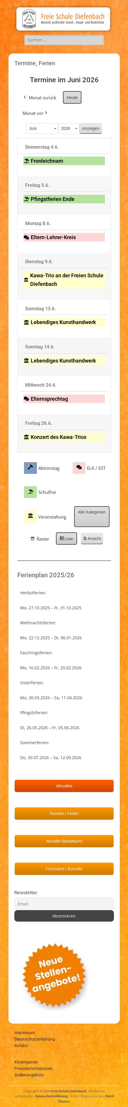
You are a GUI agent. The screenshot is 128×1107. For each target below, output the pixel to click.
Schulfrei (40, 492)
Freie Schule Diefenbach (68, 1091)
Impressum (24, 1032)
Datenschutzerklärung (34, 1039)
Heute (72, 97)
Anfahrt (21, 1045)
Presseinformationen (33, 1068)
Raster (41, 539)
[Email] (64, 904)
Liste (68, 539)
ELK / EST (89, 468)
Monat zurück (39, 97)
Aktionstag (41, 468)
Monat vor (35, 113)
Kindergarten (26, 1062)
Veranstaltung (45, 516)
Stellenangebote (29, 1075)
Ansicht (92, 539)
